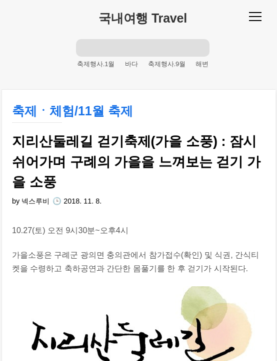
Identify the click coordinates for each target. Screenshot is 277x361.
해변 (202, 64)
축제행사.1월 (96, 64)
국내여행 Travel (142, 18)
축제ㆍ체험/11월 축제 (72, 111)
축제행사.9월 (167, 64)
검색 (85, 47)
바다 (131, 64)
